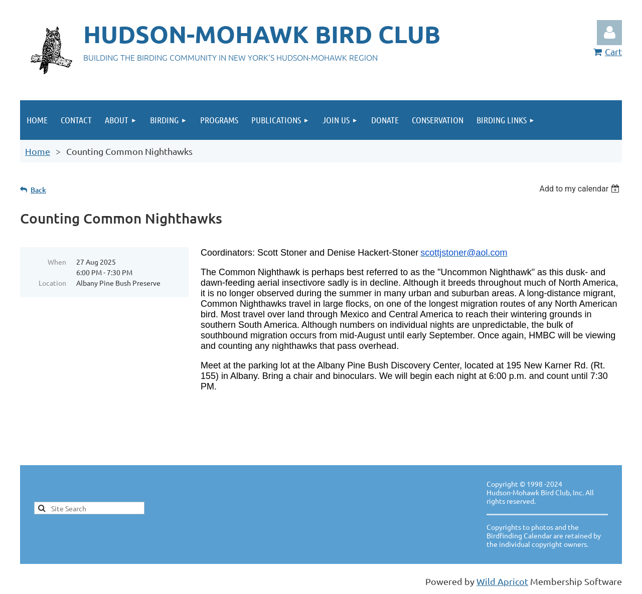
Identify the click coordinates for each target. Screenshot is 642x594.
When (57, 261)
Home (37, 151)
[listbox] (580, 188)
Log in (609, 32)
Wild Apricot (502, 581)
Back (38, 189)
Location (52, 282)
